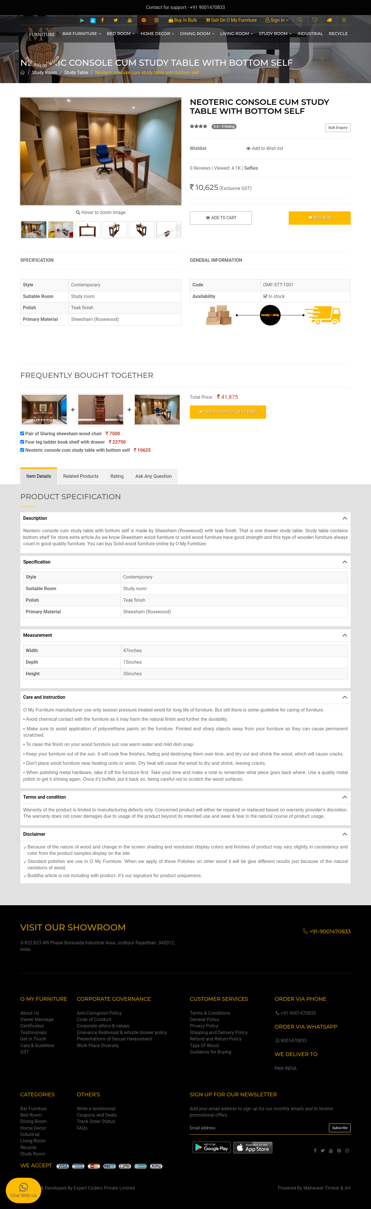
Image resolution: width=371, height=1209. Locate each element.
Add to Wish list (264, 148)
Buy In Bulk (182, 20)
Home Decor (157, 33)
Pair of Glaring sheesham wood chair (70, 433)
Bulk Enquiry (338, 128)
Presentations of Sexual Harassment (114, 1039)
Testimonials (33, 1032)
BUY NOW (320, 217)
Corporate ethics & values (103, 1026)
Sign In (277, 20)
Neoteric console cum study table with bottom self (85, 450)
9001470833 (290, 1040)
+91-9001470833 (295, 1013)
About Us (29, 1013)
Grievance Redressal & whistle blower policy (122, 1032)
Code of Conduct (94, 1019)
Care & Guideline (37, 1045)
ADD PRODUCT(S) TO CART (227, 411)
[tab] (38, 476)
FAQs (82, 1128)
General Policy (204, 1019)
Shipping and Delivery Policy (219, 1032)
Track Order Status (96, 1121)
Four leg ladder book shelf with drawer (73, 442)
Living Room (236, 33)
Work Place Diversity (98, 1045)
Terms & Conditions (210, 1013)
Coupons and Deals (97, 1115)
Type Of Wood (204, 1045)
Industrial (310, 33)
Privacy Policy (204, 1026)
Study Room (275, 33)
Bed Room (121, 33)
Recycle (338, 33)
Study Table (76, 72)
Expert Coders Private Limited (104, 1188)
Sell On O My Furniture (231, 20)
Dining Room (197, 33)
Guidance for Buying (210, 1052)
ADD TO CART (221, 217)
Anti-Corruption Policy (99, 1013)
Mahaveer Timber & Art (327, 1188)
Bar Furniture (82, 33)
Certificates (32, 1026)
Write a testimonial (96, 1108)
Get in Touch (33, 1039)
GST (24, 1052)
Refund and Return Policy (216, 1039)
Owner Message (37, 1019)
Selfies (251, 168)
